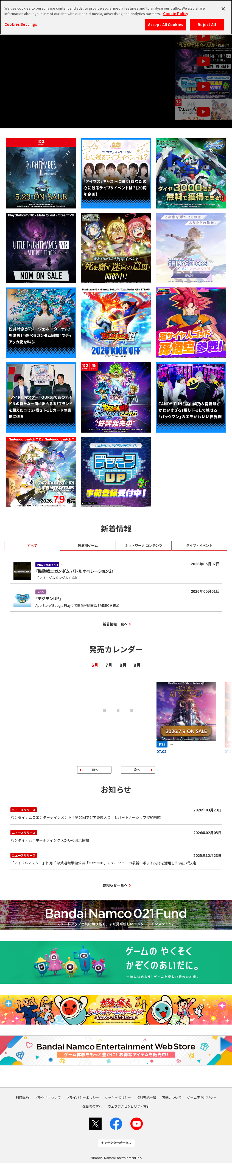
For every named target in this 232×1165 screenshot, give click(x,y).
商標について (171, 1099)
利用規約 (22, 1099)
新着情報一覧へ (115, 624)
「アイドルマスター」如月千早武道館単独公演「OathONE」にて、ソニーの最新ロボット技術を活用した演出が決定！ (116, 860)
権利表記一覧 (146, 1099)
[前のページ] (94, 771)
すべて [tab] (32, 546)
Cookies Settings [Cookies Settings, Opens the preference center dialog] (20, 24)
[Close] (223, 9)
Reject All (207, 24)
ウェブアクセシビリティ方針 (129, 1108)
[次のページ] (138, 771)
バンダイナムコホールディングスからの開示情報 (116, 837)
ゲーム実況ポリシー (202, 1099)
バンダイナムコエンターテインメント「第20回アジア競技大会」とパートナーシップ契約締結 (116, 814)
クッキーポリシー (118, 1099)
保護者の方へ (92, 1108)
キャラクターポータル (116, 1144)
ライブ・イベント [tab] (199, 546)
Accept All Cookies (165, 24)
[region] (116, 17)
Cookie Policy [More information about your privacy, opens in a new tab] (175, 13)
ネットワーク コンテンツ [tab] (143, 546)
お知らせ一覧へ (115, 886)
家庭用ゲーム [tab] (88, 546)
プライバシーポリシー (82, 1099)
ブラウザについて (47, 1099)
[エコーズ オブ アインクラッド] (184, 718)
